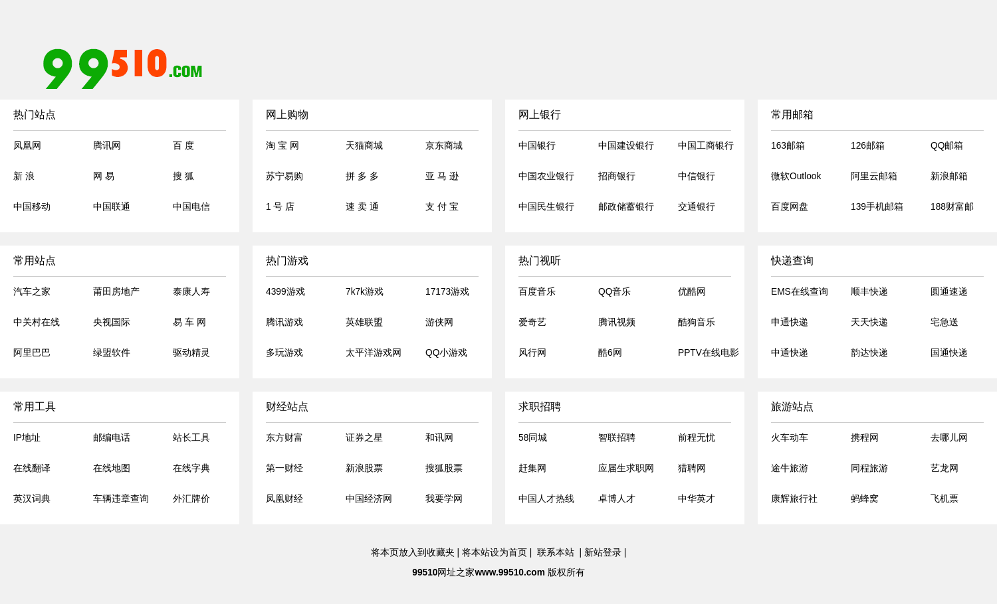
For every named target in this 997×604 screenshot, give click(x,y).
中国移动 (32, 207)
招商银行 (616, 176)
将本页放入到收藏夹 (413, 553)
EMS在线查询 (799, 292)
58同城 (532, 438)
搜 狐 (183, 176)
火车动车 (789, 438)
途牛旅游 (789, 468)
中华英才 (696, 499)
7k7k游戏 (365, 292)
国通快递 (949, 353)
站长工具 (191, 438)
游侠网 (439, 322)
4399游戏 (285, 292)
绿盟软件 (111, 353)
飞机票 (944, 499)
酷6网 (610, 353)
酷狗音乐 (696, 322)
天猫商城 (364, 146)
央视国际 (111, 322)
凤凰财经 (284, 499)
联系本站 (555, 553)
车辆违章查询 (121, 499)
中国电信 (191, 207)
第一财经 (284, 468)
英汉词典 (32, 499)
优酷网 (692, 292)
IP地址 (27, 438)
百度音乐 (537, 292)
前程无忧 (696, 438)
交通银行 (696, 207)
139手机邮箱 (877, 207)
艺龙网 (944, 468)
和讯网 (439, 438)
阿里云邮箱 (874, 176)
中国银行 (537, 146)
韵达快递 (869, 353)
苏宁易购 (284, 176)
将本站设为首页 (494, 553)
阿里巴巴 (32, 353)
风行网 (532, 353)
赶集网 (532, 468)
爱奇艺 (532, 322)
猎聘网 (692, 468)
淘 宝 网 (282, 146)
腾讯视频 (616, 322)
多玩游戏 (284, 353)
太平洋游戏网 (373, 353)
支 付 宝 (442, 207)
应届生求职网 (626, 468)
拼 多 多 (362, 176)
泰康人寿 (191, 292)
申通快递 (789, 322)
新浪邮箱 (949, 176)
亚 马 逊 (442, 176)
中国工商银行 (706, 146)
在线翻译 (32, 468)
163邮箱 (788, 146)
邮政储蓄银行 (626, 207)
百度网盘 (789, 207)
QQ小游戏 (446, 353)
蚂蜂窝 (865, 499)
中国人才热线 (546, 499)
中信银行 (696, 176)
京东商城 (444, 146)
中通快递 (789, 353)
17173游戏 (447, 292)
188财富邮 (952, 207)
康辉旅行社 (794, 499)
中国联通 (111, 207)
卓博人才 (616, 499)
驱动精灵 (191, 353)
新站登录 (602, 553)
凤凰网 (27, 146)
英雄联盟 (364, 322)
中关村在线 (36, 322)
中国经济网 (369, 499)
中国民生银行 (546, 207)
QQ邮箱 (947, 146)
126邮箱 (868, 146)
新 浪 (24, 176)
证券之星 (364, 438)
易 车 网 (189, 322)
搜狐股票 (444, 468)
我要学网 (444, 499)
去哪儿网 (949, 438)
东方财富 (284, 438)
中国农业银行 (546, 176)
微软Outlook (796, 176)
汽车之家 (32, 292)
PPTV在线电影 (708, 353)
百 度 (183, 146)
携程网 (865, 438)
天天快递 (869, 322)
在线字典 (191, 468)
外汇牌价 (191, 499)
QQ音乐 (614, 292)
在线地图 (111, 468)
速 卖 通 (362, 207)
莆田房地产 (116, 292)
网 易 (103, 176)
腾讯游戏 (284, 322)
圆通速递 (949, 292)
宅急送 (944, 322)
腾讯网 (107, 146)
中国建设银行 (626, 146)
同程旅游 (869, 468)
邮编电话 (111, 438)
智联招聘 (616, 438)
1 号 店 (280, 207)
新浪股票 (364, 468)
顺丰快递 (869, 292)
